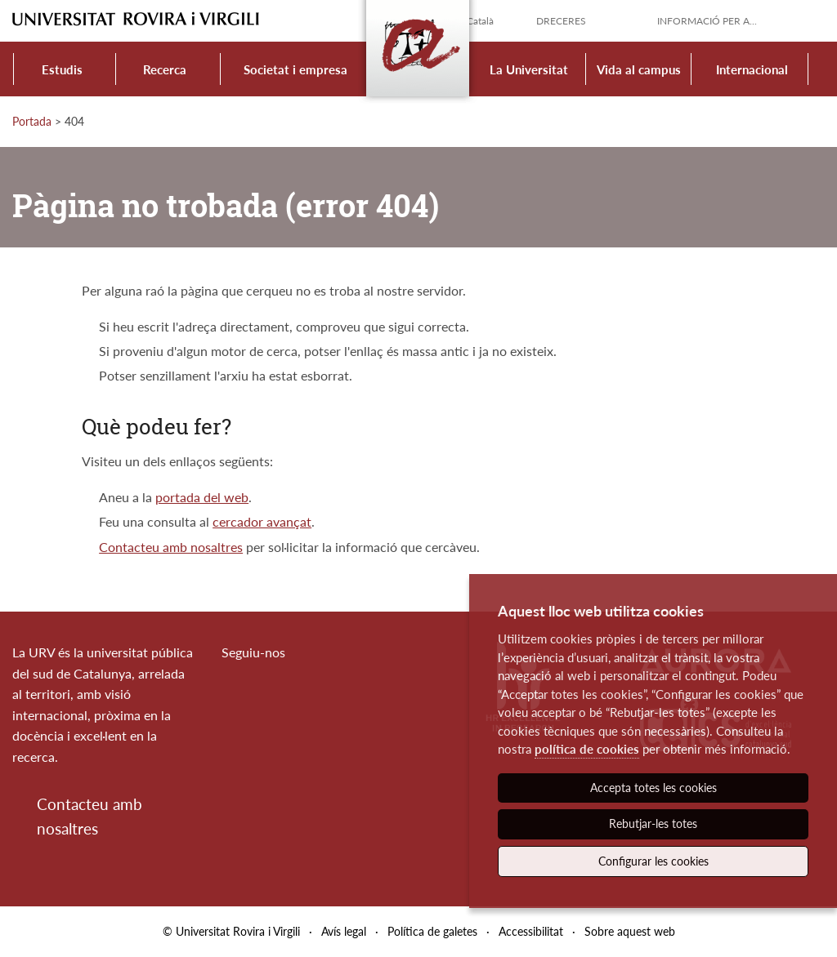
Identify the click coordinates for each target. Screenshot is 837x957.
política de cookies (587, 748)
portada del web (201, 497)
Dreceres (561, 21)
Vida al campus (639, 69)
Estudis (62, 69)
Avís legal (343, 931)
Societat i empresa (295, 69)
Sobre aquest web (629, 931)
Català (480, 21)
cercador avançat (262, 521)
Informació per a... (707, 21)
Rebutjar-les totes (653, 823)
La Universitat (529, 69)
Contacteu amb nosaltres (171, 546)
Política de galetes (432, 931)
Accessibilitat (531, 931)
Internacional (752, 69)
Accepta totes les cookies (653, 788)
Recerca (164, 69)
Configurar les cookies (653, 861)
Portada (31, 121)
